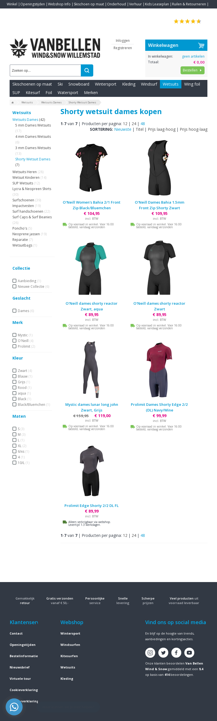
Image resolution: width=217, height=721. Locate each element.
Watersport (68, 92)
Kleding (128, 84)
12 (125, 123)
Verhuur (135, 4)
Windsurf (149, 84)
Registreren (123, 47)
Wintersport (105, 84)
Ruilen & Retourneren (189, 4)
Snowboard (78, 84)
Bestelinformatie (24, 656)
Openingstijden (32, 4)
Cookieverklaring (24, 690)
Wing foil (192, 84)
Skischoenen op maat (32, 84)
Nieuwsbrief (20, 667)
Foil (48, 92)
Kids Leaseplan (157, 4)
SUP (16, 92)
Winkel (12, 4)
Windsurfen (70, 644)
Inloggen (123, 40)
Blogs (26, 12)
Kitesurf (33, 92)
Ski (60, 84)
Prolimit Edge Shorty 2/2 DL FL (91, 505)
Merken (91, 92)
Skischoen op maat (89, 4)
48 (142, 123)
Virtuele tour (20, 678)
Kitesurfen (69, 656)
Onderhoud (116, 4)
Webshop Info (59, 4)
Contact (13, 12)
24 (134, 123)
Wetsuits (171, 84)
